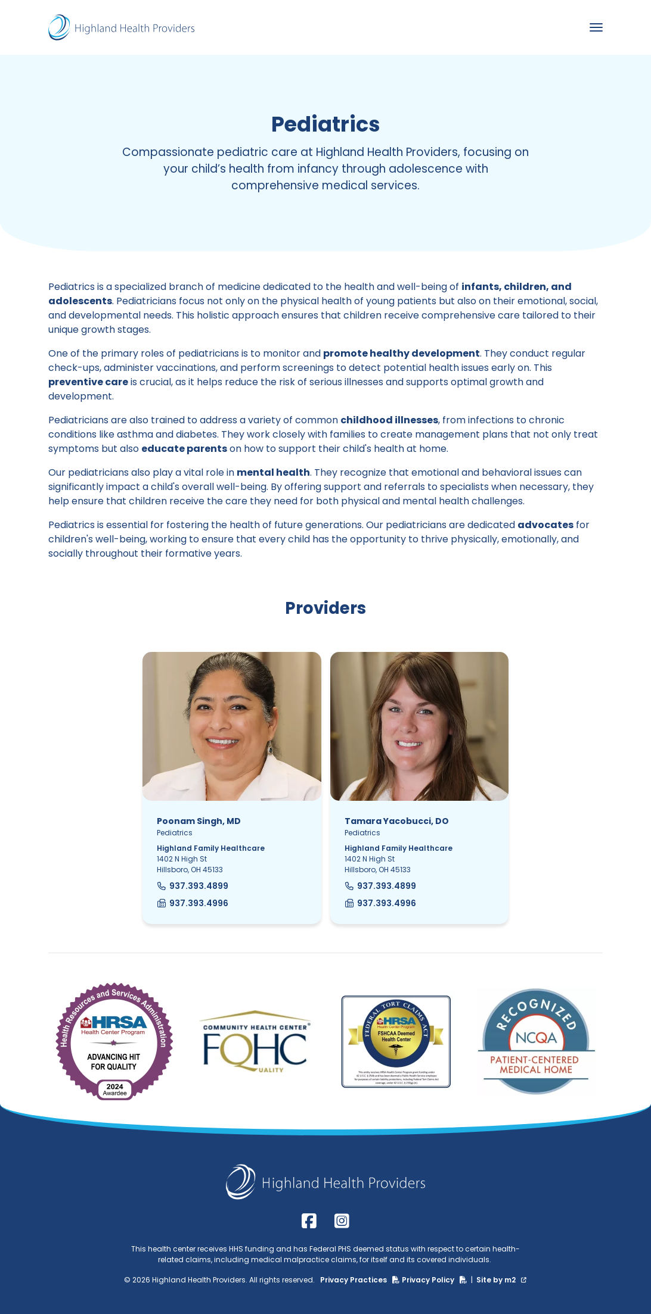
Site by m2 (501, 1280)
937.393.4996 (193, 903)
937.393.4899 (193, 886)
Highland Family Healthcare (211, 848)
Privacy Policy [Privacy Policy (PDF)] (435, 1280)
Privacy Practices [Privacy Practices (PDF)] (361, 1280)
